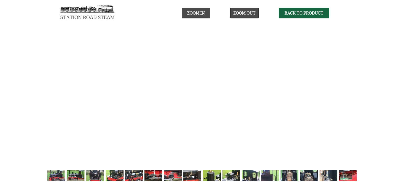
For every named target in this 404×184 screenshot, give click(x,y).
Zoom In (196, 13)
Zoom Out (244, 13)
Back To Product (304, 13)
